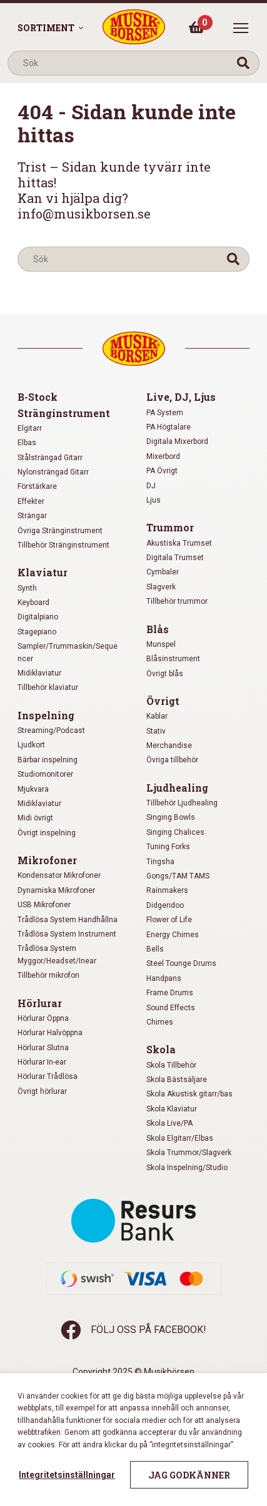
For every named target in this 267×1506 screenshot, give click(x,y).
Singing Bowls (170, 817)
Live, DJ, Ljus (181, 397)
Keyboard (33, 602)
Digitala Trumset (175, 557)
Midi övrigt (35, 818)
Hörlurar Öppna (43, 1018)
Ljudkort (31, 745)
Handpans (163, 978)
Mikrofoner (47, 860)
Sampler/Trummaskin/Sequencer (68, 652)
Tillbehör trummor (177, 601)
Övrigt (162, 701)
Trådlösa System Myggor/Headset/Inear (57, 954)
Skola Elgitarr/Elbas (179, 1138)
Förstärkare (37, 486)
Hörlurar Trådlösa (48, 1076)
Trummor (170, 527)
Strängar (32, 515)
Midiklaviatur (39, 673)
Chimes (159, 1022)
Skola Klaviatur (171, 1109)
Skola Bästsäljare (176, 1079)
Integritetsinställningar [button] (67, 1475)
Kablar (157, 716)
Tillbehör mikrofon (48, 975)
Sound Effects (170, 1007)
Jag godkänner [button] (189, 1475)
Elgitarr (30, 428)
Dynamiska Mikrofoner (56, 890)
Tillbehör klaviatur (48, 687)
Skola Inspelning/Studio (187, 1167)
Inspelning (46, 715)
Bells (155, 949)
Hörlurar (40, 1003)
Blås (157, 629)
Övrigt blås (164, 673)
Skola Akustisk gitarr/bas (189, 1094)
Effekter (31, 501)
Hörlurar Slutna (43, 1047)
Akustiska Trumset (179, 543)
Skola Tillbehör (171, 1065)
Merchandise (169, 745)
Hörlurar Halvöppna (50, 1032)
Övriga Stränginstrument (60, 530)
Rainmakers (167, 890)
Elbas (27, 442)
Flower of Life (169, 919)
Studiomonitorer (45, 774)
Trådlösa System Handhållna (68, 919)
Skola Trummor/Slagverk (188, 1152)
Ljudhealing (177, 788)
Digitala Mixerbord (177, 441)
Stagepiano (37, 632)
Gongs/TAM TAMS (177, 876)
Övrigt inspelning (47, 833)
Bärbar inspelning (48, 759)
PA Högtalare (168, 427)
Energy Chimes (172, 934)
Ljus (153, 500)
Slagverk (161, 587)
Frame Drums (169, 992)
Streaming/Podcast (51, 730)
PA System (164, 412)
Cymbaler (162, 572)
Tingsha (160, 861)
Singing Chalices (175, 832)
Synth (27, 588)
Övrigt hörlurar (42, 1091)
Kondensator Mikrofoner (59, 875)
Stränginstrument (64, 413)
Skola (161, 1049)
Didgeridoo (165, 905)
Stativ (156, 731)
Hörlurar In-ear (42, 1062)
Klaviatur (43, 572)
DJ (151, 485)
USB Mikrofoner (44, 904)
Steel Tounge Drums (181, 963)
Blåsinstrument (173, 658)
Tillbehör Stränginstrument (63, 545)
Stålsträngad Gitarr (50, 457)
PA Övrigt (162, 470)
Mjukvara (33, 789)
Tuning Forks (168, 846)
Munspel (161, 644)
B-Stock (38, 397)
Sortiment (46, 28)
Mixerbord (163, 456)
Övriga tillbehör (172, 759)
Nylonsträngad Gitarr (53, 472)
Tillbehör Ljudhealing (182, 803)
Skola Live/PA (169, 1123)
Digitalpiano (38, 617)
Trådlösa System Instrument (67, 934)
